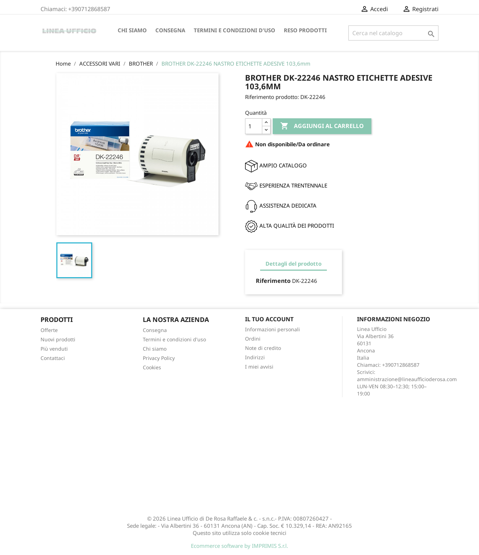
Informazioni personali (272, 329)
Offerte (49, 330)
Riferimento (273, 280)
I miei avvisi (259, 366)
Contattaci (53, 358)
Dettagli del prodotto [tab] (293, 263)
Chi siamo (132, 30)
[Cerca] (393, 33)
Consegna (170, 30)
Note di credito (263, 348)
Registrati (420, 9)
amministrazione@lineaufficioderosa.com (407, 379)
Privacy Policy (159, 358)
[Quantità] (253, 126)
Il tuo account (269, 319)
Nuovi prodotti (58, 339)
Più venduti (54, 348)
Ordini (252, 338)
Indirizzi (255, 357)
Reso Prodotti (305, 30)
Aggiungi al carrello (322, 126)
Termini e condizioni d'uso (234, 30)
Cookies (152, 367)
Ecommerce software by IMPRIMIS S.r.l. (239, 545)
